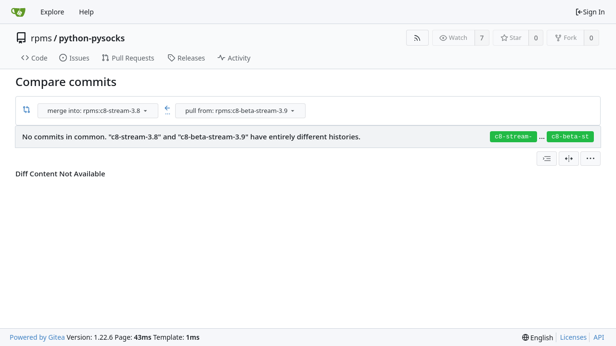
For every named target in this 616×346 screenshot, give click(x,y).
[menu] (145, 110)
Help (86, 11)
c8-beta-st (570, 136)
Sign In (590, 11)
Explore (52, 11)
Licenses (573, 337)
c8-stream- (513, 136)
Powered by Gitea (37, 337)
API (598, 337)
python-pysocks (92, 38)
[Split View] (569, 158)
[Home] (18, 12)
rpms (41, 38)
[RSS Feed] (417, 38)
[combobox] (99, 110)
